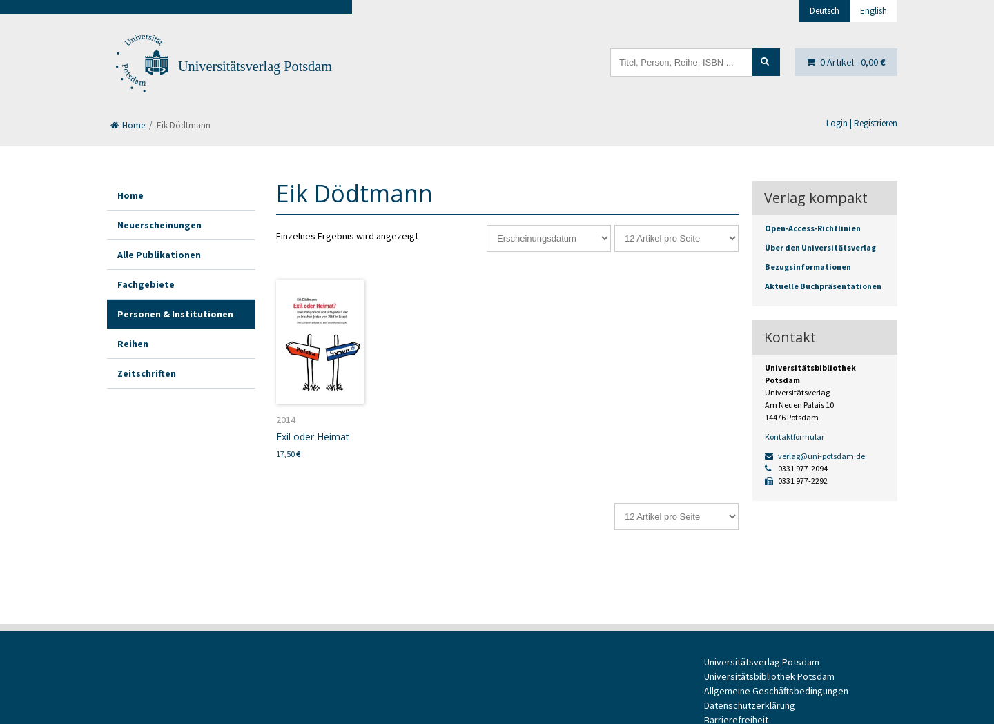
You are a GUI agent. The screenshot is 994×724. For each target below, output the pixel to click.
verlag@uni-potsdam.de (815, 456)
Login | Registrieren (861, 123)
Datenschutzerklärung (749, 705)
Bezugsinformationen (808, 267)
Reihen (132, 343)
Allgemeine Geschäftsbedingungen (776, 691)
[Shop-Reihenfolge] (549, 238)
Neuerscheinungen (159, 225)
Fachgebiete (146, 284)
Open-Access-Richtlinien (813, 228)
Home (127, 125)
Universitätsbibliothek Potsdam (769, 676)
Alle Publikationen (159, 254)
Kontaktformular (794, 436)
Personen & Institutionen (175, 314)
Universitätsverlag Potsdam (255, 66)
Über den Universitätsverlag (820, 247)
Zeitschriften (146, 373)
